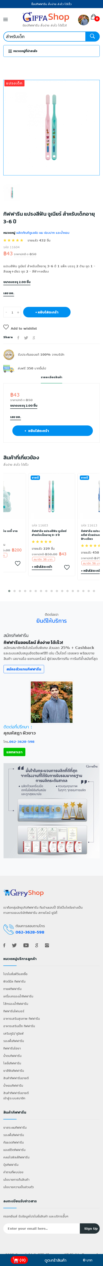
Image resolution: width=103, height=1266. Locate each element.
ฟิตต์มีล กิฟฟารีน (14, 981)
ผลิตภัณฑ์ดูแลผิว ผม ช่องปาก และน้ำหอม (42, 232)
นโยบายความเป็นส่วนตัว (18, 1187)
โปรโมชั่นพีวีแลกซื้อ (15, 974)
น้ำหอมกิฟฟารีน (13, 1085)
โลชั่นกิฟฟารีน (12, 1063)
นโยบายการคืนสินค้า (16, 1179)
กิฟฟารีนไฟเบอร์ (13, 1011)
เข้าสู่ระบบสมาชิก (14, 1098)
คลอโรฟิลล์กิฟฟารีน (16, 1157)
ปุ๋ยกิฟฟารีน (10, 1164)
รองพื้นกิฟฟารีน (13, 1041)
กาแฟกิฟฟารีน (12, 989)
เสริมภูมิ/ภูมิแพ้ (13, 1033)
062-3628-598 (21, 741)
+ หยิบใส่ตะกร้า (46, 312)
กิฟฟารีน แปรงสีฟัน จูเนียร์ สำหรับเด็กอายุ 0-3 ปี (49, 533)
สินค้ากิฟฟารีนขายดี (16, 1078)
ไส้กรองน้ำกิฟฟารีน (15, 1003)
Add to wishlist (20, 328)
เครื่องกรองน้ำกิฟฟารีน (18, 996)
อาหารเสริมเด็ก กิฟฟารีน (19, 1026)
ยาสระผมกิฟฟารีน (14, 1127)
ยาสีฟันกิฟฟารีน (13, 1070)
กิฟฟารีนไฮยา (12, 1048)
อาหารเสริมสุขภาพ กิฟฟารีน (21, 1018)
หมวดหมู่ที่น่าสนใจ (22, 51)
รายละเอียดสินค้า (51, 377)
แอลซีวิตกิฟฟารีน (14, 1150)
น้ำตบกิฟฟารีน (12, 1056)
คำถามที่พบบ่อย (13, 1172)
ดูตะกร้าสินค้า (55, 1260)
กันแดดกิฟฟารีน (13, 1142)
